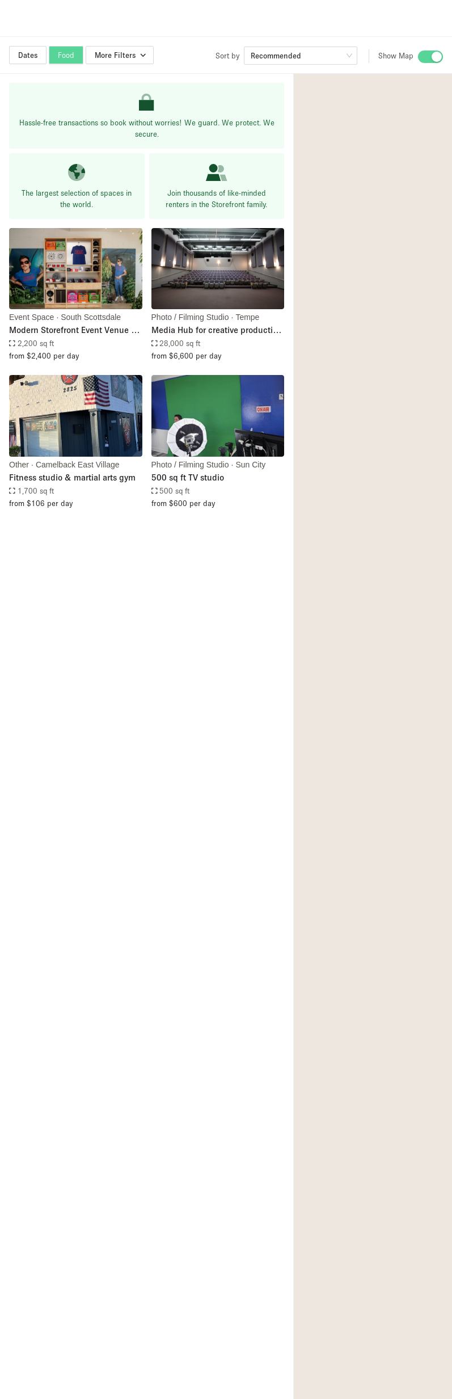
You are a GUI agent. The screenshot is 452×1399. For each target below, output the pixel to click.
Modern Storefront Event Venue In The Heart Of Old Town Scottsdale (73, 330)
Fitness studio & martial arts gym (72, 477)
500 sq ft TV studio (187, 477)
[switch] (430, 56)
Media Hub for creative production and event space (216, 330)
